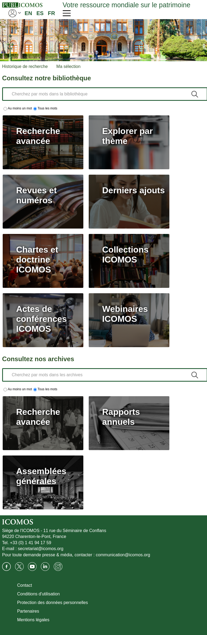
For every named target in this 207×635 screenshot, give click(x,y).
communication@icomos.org (123, 555)
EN (28, 13)
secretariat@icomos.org (40, 548)
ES (40, 13)
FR (51, 13)
